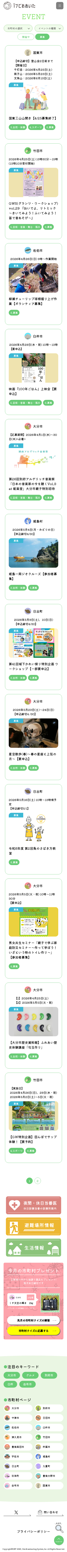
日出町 (11, 1466)
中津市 (11, 1418)
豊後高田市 (14, 1447)
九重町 (43, 1466)
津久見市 (13, 1437)
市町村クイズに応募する (33, 1331)
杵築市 (43, 1447)
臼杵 (10, 1384)
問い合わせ (48, 1512)
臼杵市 (43, 1427)
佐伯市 (11, 1427)
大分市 (12, 1375)
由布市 (27, 1384)
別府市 (49, 1375)
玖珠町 (11, 1476)
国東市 (43, 1485)
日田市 (43, 1418)
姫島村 (43, 1456)
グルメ (30, 1375)
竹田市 (43, 1437)
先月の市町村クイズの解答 (33, 1320)
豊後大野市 (45, 1476)
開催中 (26, 37)
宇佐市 (11, 1456)
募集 (42, 37)
